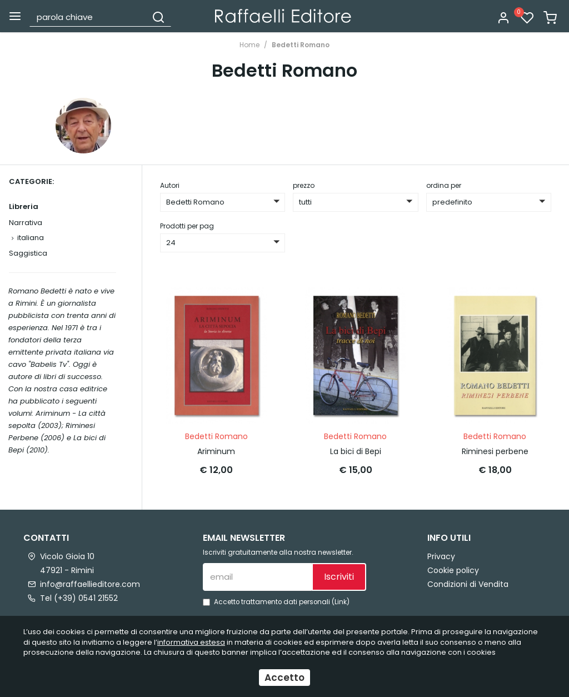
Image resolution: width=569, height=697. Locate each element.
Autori (169, 185)
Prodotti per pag (187, 226)
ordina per (443, 185)
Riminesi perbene (495, 451)
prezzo (304, 185)
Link (341, 602)
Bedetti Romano (301, 44)
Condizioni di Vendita (467, 584)
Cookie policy (453, 570)
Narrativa (25, 222)
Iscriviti (339, 576)
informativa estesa (191, 642)
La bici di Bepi (355, 451)
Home (249, 44)
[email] (257, 577)
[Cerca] (158, 17)
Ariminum (216, 451)
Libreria (23, 206)
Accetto (284, 677)
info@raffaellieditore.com (90, 584)
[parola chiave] (88, 17)
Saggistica (28, 253)
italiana (30, 237)
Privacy (441, 556)
